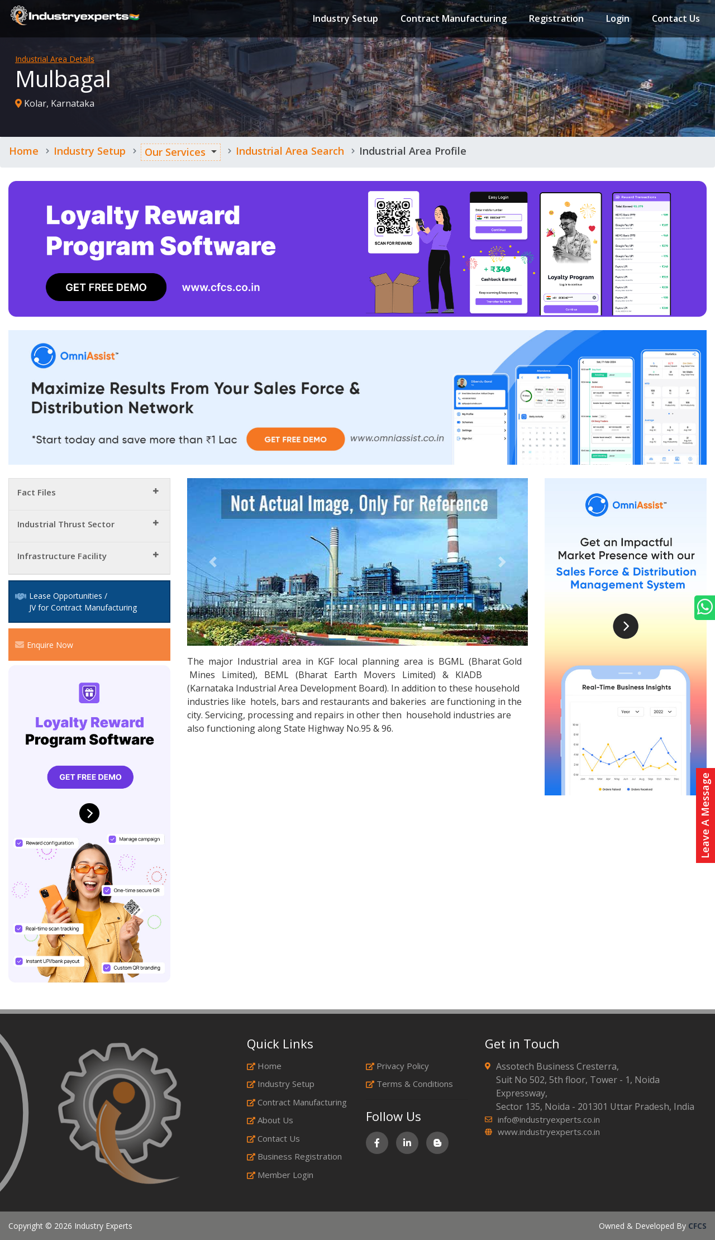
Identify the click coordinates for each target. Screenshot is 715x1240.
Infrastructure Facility (62, 555)
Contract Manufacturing (453, 19)
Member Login (280, 1174)
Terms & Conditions (409, 1083)
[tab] (89, 495)
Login (617, 19)
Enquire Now (44, 644)
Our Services (175, 152)
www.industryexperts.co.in (549, 1131)
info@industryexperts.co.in (549, 1119)
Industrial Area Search (290, 151)
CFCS (697, 1225)
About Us (270, 1119)
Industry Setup (345, 19)
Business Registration (294, 1156)
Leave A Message (705, 815)
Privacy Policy (397, 1065)
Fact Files (36, 492)
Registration (555, 19)
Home (24, 151)
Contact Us (675, 19)
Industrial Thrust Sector (66, 524)
